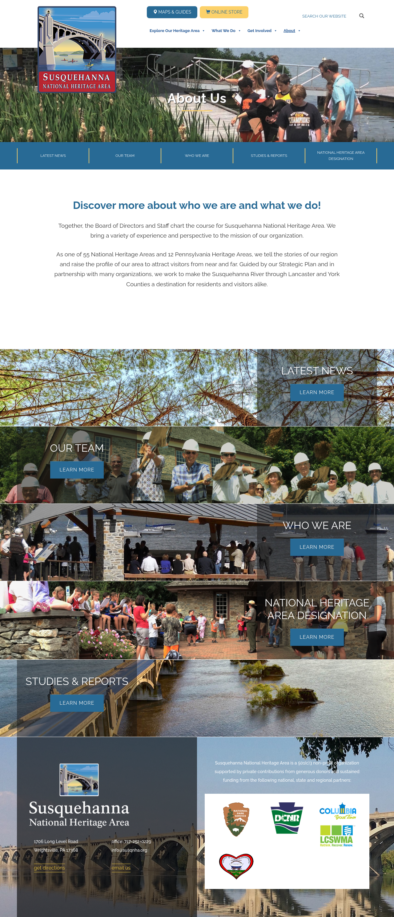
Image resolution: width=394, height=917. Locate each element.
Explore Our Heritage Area (177, 31)
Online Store (224, 12)
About (292, 31)
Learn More (317, 392)
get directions (49, 868)
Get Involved (262, 31)
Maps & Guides (172, 12)
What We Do (226, 31)
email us (121, 868)
